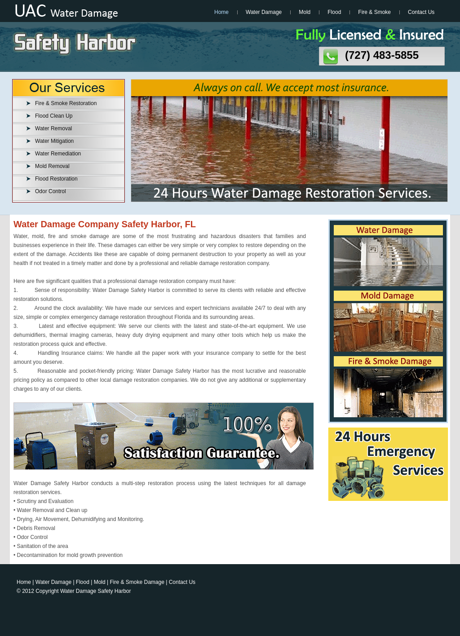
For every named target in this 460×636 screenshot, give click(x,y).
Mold (304, 12)
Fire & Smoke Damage (137, 582)
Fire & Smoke (374, 12)
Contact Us (421, 12)
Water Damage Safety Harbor (95, 591)
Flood (334, 12)
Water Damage (264, 12)
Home (221, 12)
